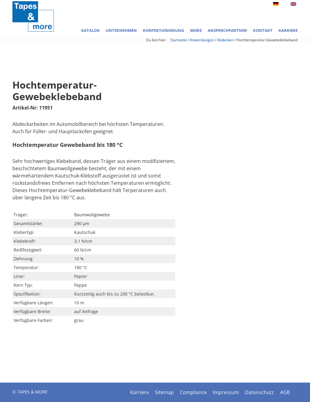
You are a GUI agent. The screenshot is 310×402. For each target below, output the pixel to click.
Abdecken (225, 39)
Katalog (90, 30)
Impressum (226, 392)
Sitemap (164, 392)
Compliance (193, 392)
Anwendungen (202, 39)
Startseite (178, 39)
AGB (285, 392)
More (196, 30)
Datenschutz (259, 392)
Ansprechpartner (227, 30)
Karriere (288, 30)
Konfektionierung (163, 30)
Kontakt (262, 30)
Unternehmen (121, 30)
